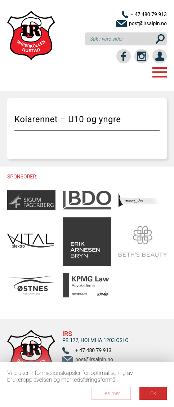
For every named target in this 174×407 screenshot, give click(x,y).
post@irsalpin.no (148, 23)
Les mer (111, 393)
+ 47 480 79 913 (148, 14)
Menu (159, 72)
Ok (153, 393)
